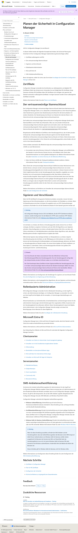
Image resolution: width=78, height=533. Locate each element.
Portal (62, 6)
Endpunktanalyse (30, 368)
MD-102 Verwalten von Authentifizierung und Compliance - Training (39, 501)
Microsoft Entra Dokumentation (62, 326)
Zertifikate (26, 35)
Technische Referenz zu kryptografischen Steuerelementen (41, 474)
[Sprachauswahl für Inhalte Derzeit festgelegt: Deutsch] (4, 526)
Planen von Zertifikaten (50, 100)
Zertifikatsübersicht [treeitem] (10, 67)
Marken (11, 532)
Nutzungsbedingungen (64, 529)
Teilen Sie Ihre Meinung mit (66, 12)
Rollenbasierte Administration (31, 41)
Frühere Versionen (18, 529)
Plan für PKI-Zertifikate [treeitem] (11, 70)
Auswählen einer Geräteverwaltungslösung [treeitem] (10, 41)
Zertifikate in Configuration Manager (36, 464)
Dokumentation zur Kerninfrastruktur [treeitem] (7, 24)
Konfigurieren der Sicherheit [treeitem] (12, 59)
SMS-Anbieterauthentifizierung (31, 456)
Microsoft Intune (32, 18)
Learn (24, 18)
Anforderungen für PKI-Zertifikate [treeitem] (11, 77)
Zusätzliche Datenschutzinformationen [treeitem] (12, 85)
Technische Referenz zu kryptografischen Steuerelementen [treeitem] (11, 63)
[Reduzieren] (18, 17)
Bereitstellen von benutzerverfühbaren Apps (37, 350)
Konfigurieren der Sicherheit (33, 471)
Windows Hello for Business (68, 424)
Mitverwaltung (30, 347)
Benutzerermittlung (31, 379)
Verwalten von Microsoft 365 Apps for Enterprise (39, 357)
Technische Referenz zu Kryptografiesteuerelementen (56, 282)
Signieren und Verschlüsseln (31, 39)
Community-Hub (30, 375)
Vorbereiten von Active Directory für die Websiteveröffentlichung (48, 156)
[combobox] (10, 20)
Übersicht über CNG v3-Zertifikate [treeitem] (11, 73)
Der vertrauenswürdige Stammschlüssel (33, 37)
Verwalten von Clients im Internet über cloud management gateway (44, 340)
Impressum (3, 532)
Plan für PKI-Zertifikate (32, 467)
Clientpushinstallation (48, 162)
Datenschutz (39, 529)
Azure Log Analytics (31, 372)
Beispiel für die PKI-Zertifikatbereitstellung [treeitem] (11, 81)
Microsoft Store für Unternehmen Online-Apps (38, 354)
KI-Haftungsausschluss (6, 529)
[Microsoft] (3, 2)
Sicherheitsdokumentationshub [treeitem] (13, 90)
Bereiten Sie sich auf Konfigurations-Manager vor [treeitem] (11, 33)
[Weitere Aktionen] (74, 18)
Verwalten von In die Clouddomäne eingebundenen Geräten (42, 343)
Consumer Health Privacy (50, 529)
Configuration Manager (44, 18)
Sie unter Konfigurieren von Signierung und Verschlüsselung (39, 277)
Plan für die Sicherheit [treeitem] (11, 57)
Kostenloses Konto (70, 6)
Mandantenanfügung (31, 365)
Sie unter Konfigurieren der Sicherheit (37, 190)
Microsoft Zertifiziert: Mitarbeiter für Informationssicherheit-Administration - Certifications (45, 510)
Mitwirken (31, 529)
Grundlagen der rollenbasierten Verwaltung (55, 313)
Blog (25, 529)
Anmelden (73, 2)
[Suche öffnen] (69, 2)
